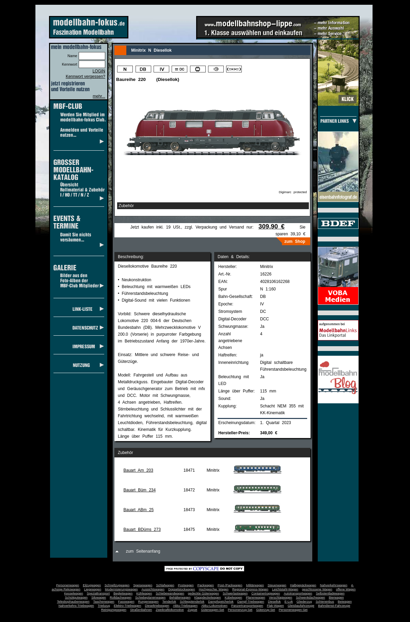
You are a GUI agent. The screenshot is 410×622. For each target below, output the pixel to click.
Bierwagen (336, 597)
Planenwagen (255, 597)
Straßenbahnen (141, 609)
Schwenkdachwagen (310, 597)
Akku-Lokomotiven (214, 605)
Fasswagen (126, 601)
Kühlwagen (144, 593)
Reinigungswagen (113, 609)
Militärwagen (255, 585)
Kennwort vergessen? (85, 76)
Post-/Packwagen (230, 585)
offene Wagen (346, 589)
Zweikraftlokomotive (170, 609)
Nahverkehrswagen (333, 585)
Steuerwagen (277, 585)
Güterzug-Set (265, 609)
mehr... (99, 96)
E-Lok (289, 601)
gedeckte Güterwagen (203, 593)
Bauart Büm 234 (139, 490)
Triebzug (104, 605)
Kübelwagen (233, 597)
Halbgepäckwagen (303, 585)
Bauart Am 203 (138, 470)
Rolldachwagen (120, 597)
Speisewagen (142, 585)
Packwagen (206, 585)
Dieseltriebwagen (157, 605)
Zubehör (126, 205)
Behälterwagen (179, 597)
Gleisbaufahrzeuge (301, 605)
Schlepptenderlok (192, 601)
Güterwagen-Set (212, 609)
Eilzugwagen (92, 585)
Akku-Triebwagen (185, 605)
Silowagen (98, 597)
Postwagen (186, 585)
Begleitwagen (122, 593)
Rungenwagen (148, 601)
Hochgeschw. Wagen (213, 589)
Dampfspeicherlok (221, 601)
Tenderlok (169, 601)
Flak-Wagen (275, 605)
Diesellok (274, 601)
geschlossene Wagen (317, 589)
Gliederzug (304, 601)
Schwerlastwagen (235, 593)
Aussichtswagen (153, 589)
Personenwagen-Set (293, 609)
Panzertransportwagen (247, 605)
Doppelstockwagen (181, 589)
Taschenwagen (103, 601)
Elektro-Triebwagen (127, 605)
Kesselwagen (73, 593)
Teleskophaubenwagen (73, 601)
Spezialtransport (98, 593)
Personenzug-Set (240, 609)
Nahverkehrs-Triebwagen (76, 605)
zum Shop (294, 241)
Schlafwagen (165, 585)
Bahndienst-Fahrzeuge (334, 605)
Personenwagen (67, 585)
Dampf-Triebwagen (250, 601)
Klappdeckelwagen (207, 597)
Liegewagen (92, 589)
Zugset (193, 609)
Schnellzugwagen (117, 585)
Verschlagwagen (280, 597)
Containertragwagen (265, 593)
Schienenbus (325, 601)
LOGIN (99, 71)
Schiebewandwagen (170, 593)
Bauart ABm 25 (138, 509)
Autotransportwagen (298, 593)
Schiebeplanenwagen (150, 597)
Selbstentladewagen (330, 593)
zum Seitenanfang (143, 551)
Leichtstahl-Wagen (285, 589)
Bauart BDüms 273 (141, 529)
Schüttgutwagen (76, 597)
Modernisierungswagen (121, 589)
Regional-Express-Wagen (250, 589)
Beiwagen (345, 601)
